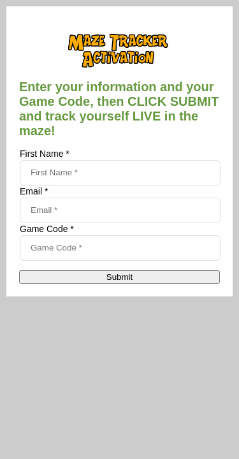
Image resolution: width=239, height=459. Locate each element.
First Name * (44, 154)
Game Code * (47, 229)
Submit (119, 277)
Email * (34, 191)
